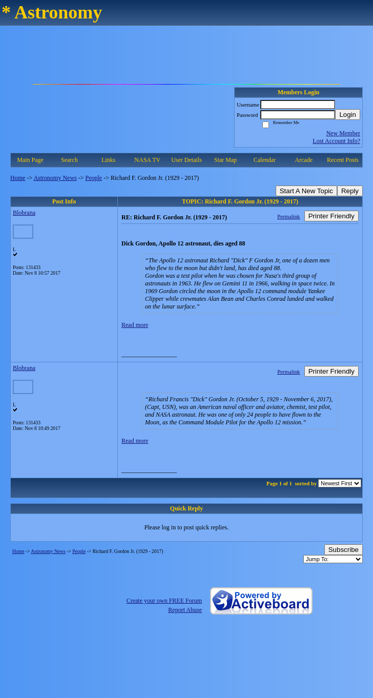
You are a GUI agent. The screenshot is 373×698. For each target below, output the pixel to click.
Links (108, 159)
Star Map (225, 159)
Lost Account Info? (336, 141)
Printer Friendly (331, 216)
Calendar (265, 159)
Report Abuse (185, 609)
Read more (134, 325)
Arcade (304, 159)
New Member (343, 133)
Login (347, 114)
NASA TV (147, 159)
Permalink (288, 216)
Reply (350, 191)
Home (17, 177)
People (94, 177)
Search (69, 159)
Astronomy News (54, 177)
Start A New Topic (306, 191)
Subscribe (343, 549)
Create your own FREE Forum (164, 600)
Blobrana (24, 212)
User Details (186, 159)
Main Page (30, 159)
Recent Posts (343, 159)
